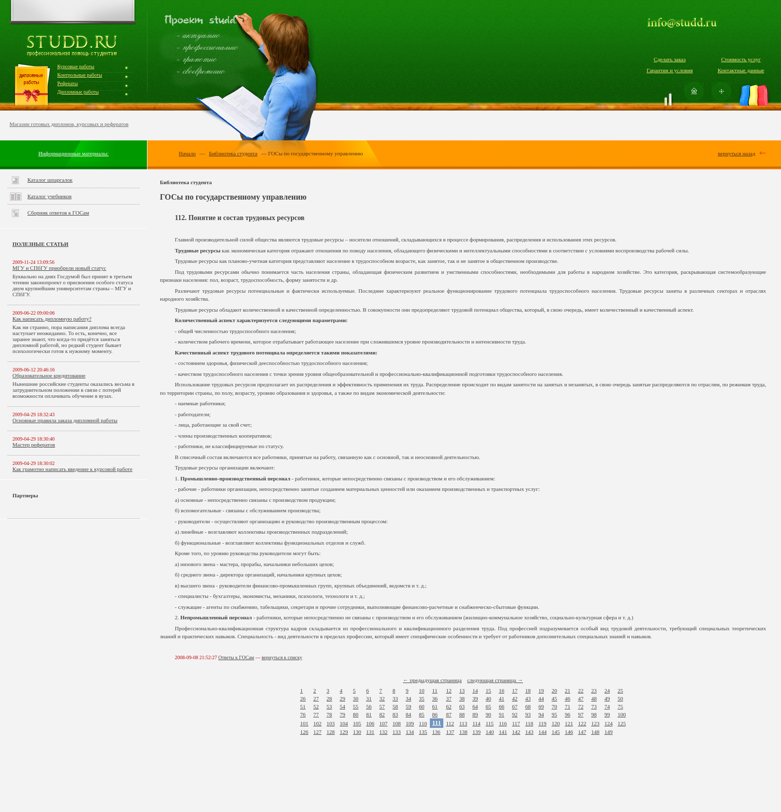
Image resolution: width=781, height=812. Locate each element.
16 (501, 691)
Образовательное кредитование (49, 375)
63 (462, 706)
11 (435, 691)
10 (421, 691)
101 (304, 723)
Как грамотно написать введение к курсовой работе (72, 469)
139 (476, 732)
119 (542, 723)
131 (370, 732)
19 (541, 691)
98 (594, 714)
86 (435, 714)
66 (501, 706)
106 (370, 723)
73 (594, 706)
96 (567, 714)
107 (384, 723)
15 (488, 691)
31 (369, 698)
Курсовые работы (75, 66)
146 (569, 732)
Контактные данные (741, 70)
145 (555, 732)
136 (436, 732)
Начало (187, 153)
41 (501, 698)
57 (382, 706)
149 (608, 732)
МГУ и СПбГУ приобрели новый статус (59, 268)
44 (541, 698)
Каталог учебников (49, 196)
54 (342, 706)
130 (357, 732)
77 (316, 714)
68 (527, 706)
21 (567, 691)
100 (622, 714)
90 (488, 714)
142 (516, 732)
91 (501, 714)
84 (408, 714)
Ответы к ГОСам (236, 657)
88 (462, 714)
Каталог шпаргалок (50, 180)
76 (303, 714)
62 (448, 706)
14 (475, 691)
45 (554, 698)
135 (423, 732)
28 (329, 698)
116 (503, 723)
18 (527, 691)
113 (463, 723)
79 (342, 714)
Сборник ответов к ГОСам (58, 213)
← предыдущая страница (432, 680)
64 (475, 706)
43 (527, 698)
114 (476, 723)
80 (356, 714)
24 (607, 691)
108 (396, 723)
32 (382, 698)
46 (567, 698)
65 (488, 706)
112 (450, 723)
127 (317, 732)
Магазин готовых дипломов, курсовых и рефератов (69, 124)
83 (395, 714)
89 (475, 714)
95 (554, 714)
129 (344, 732)
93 (527, 714)
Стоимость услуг (741, 59)
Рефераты (67, 83)
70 (554, 706)
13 (462, 691)
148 (595, 732)
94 (541, 714)
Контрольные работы (79, 75)
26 (303, 698)
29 (342, 698)
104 (344, 723)
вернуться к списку (281, 657)
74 (607, 706)
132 (384, 732)
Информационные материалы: (73, 153)
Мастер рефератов (33, 445)
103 (331, 723)
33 (395, 698)
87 (448, 714)
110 (423, 723)
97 (580, 714)
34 (408, 698)
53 (329, 706)
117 (516, 723)
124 (608, 723)
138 (463, 732)
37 (448, 698)
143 (529, 732)
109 (410, 723)
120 (555, 723)
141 (503, 732)
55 (356, 706)
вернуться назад (736, 153)
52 (316, 706)
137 (450, 732)
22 (580, 691)
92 (515, 714)
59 (408, 706)
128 (331, 732)
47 (580, 698)
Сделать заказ (669, 59)
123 (595, 723)
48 (594, 698)
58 (395, 706)
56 (369, 706)
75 (620, 706)
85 (421, 714)
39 (475, 698)
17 (515, 691)
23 (594, 691)
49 (607, 698)
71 (567, 706)
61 (435, 706)
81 (369, 714)
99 (607, 714)
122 (582, 723)
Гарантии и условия (670, 70)
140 (490, 732)
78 (329, 714)
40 (488, 698)
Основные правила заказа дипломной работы (65, 420)
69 (541, 706)
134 (410, 732)
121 (569, 723)
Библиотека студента (233, 153)
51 (303, 706)
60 (421, 706)
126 (304, 732)
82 (382, 714)
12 (448, 691)
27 (316, 698)
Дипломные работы (78, 92)
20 (554, 691)
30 (356, 698)
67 (515, 706)
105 (357, 723)
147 (582, 732)
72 (580, 706)
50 (620, 698)
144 (542, 732)
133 (396, 732)
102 (317, 723)
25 (620, 691)
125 (622, 723)
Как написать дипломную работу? (52, 319)
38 (462, 698)
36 (435, 698)
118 (529, 723)
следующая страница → (495, 680)
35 (421, 698)
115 (490, 723)
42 (515, 698)
